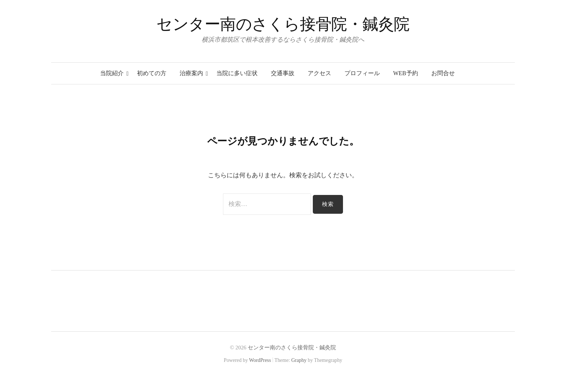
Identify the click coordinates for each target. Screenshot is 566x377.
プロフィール (362, 73)
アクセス (319, 73)
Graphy (298, 360)
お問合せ (443, 73)
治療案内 (191, 73)
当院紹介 (112, 73)
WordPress (260, 360)
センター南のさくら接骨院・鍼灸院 (283, 24)
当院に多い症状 (237, 73)
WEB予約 (405, 73)
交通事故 (282, 73)
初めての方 (151, 73)
